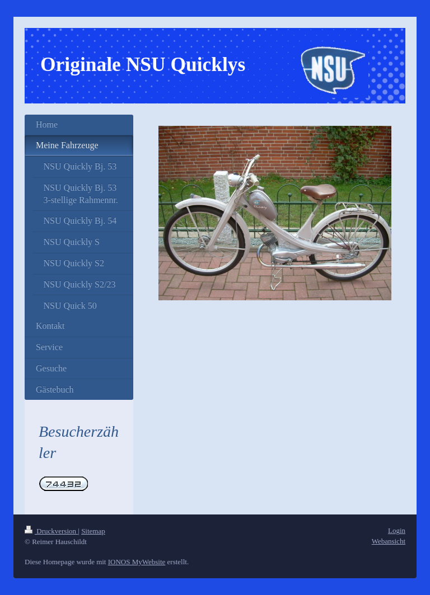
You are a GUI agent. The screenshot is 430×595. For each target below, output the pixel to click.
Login (396, 530)
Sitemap (93, 531)
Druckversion (51, 531)
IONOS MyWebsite (137, 562)
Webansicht (388, 541)
